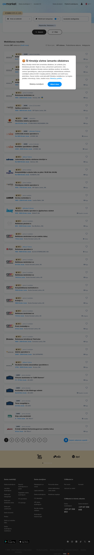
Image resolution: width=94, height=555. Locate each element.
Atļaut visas (54, 84)
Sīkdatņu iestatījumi (37, 84)
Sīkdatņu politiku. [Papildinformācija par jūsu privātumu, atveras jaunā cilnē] (56, 78)
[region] (47, 72)
